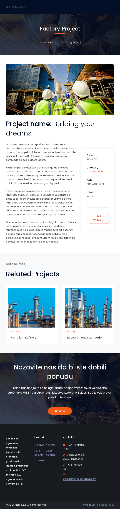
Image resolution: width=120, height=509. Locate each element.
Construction (95, 171)
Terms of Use (88, 504)
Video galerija (50, 453)
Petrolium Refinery (23, 337)
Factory (54, 42)
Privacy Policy (106, 504)
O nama (60, 411)
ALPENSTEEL (17, 6)
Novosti (50, 445)
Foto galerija (38, 453)
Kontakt (39, 460)
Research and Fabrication (85, 337)
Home (42, 42)
